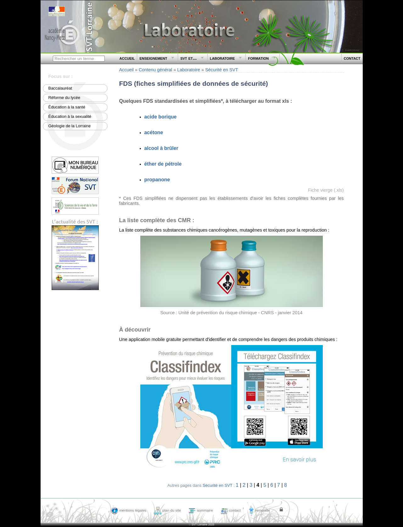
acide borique (160, 116)
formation (261, 59)
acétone (153, 132)
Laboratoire (188, 69)
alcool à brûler (161, 148)
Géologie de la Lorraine (69, 126)
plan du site (167, 510)
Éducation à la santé (66, 107)
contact (352, 58)
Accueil (126, 69)
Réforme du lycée (64, 97)
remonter (259, 510)
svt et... (191, 59)
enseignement (155, 59)
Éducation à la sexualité (70, 116)
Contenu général (155, 69)
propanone (157, 179)
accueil (127, 58)
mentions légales (128, 510)
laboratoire (225, 59)
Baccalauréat (60, 88)
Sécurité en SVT (221, 69)
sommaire (200, 510)
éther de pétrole (163, 164)
